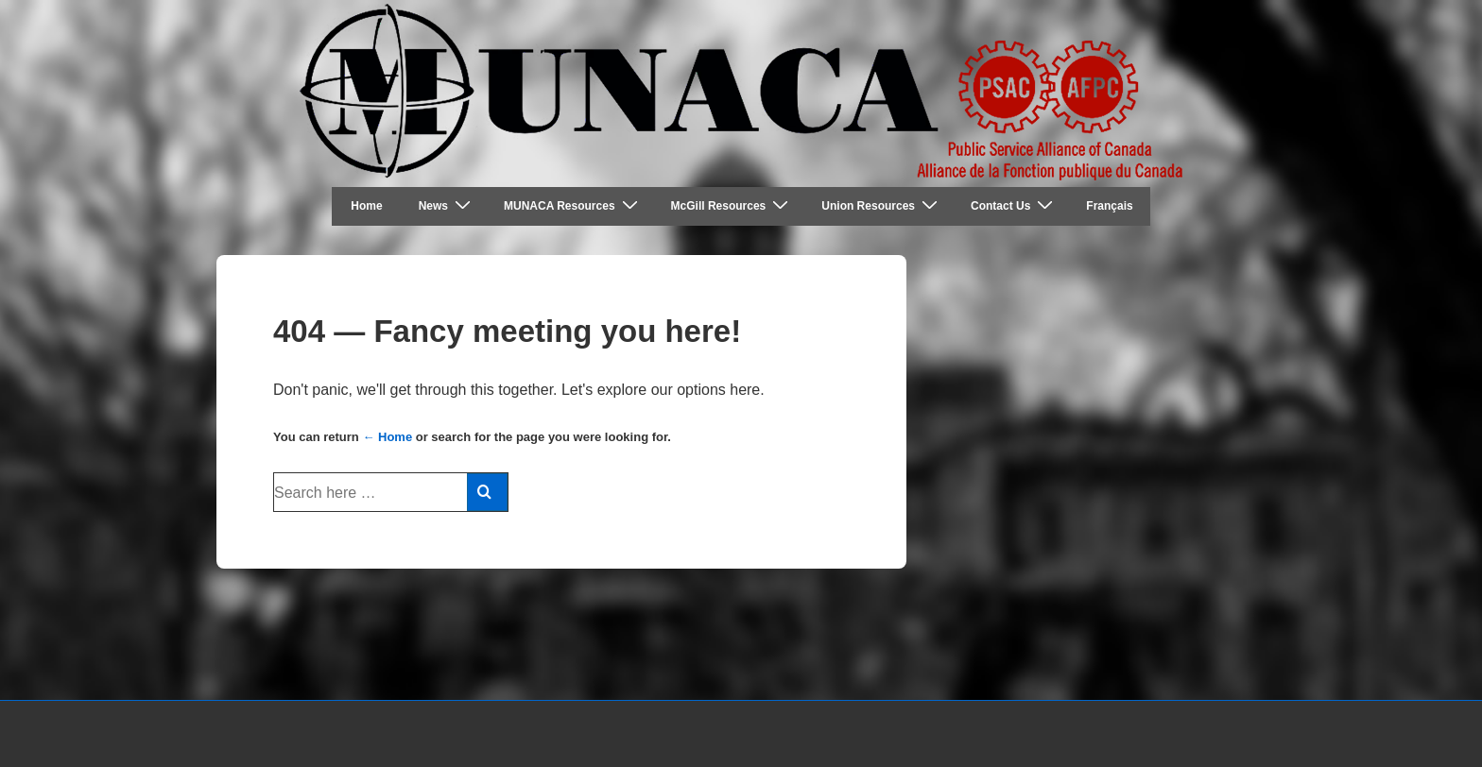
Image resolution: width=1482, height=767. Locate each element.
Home (366, 206)
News (447, 205)
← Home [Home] (387, 437)
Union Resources (881, 205)
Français (1109, 206)
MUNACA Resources (573, 205)
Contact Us (1014, 205)
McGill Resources (732, 205)
